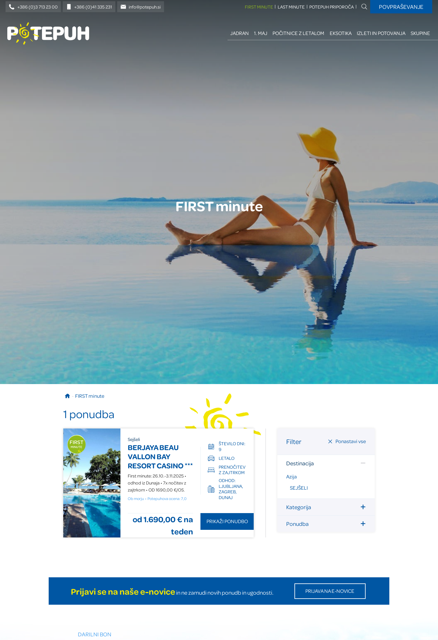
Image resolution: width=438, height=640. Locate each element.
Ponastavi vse (347, 441)
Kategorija (326, 506)
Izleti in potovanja (381, 33)
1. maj (260, 33)
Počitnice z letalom (298, 33)
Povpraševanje (401, 6)
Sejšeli (299, 487)
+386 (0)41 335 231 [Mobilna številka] (89, 7)
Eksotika (341, 33)
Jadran (239, 33)
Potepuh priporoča (331, 7)
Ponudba (326, 523)
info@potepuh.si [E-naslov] (140, 7)
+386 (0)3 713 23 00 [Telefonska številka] (33, 7)
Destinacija (326, 463)
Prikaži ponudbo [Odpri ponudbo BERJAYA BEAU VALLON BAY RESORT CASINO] (227, 521)
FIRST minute (259, 7)
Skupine (420, 33)
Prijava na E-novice (329, 591)
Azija (291, 476)
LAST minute (291, 7)
